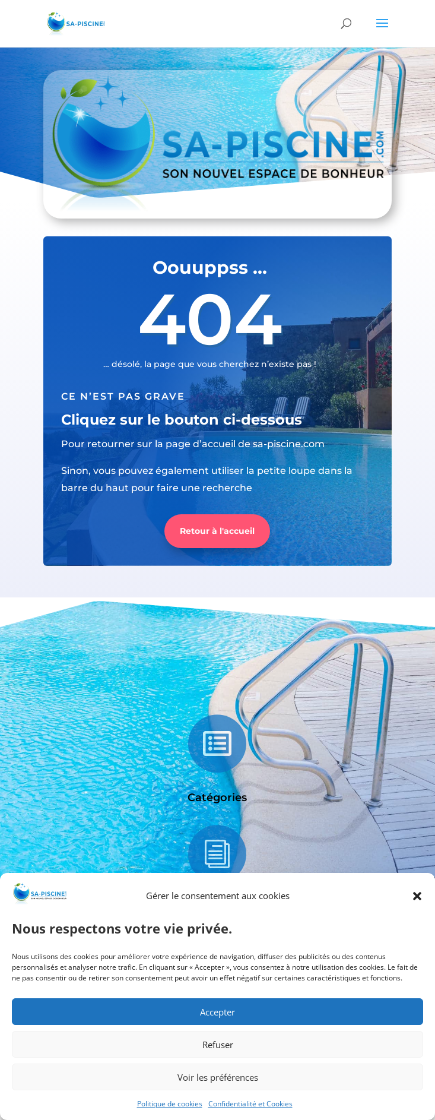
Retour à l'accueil (217, 531)
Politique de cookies (169, 1104)
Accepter (217, 1012)
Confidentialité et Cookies (250, 1104)
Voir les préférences (217, 1077)
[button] (417, 896)
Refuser (217, 1045)
